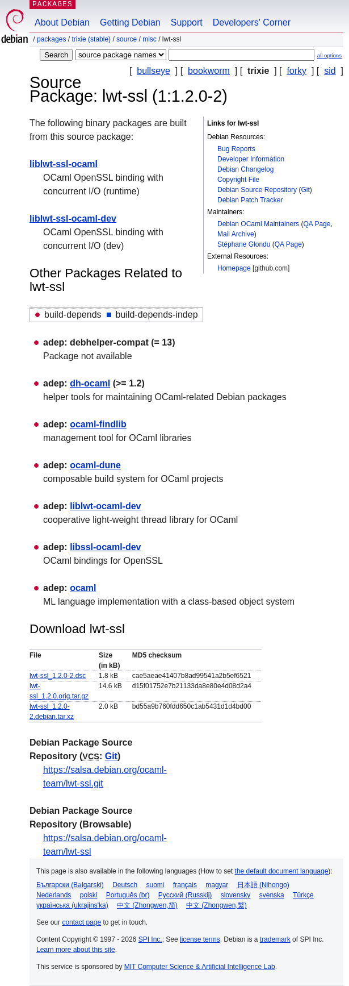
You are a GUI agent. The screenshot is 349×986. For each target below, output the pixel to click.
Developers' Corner (252, 22)
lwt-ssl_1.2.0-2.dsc (58, 676)
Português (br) (128, 895)
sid (329, 71)
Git (305, 190)
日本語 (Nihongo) (263, 885)
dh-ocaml (90, 383)
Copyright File (238, 180)
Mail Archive (235, 234)
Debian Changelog (245, 169)
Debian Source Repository (257, 190)
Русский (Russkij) (185, 895)
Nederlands (53, 895)
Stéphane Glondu (243, 244)
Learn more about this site (75, 950)
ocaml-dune (95, 465)
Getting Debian (130, 22)
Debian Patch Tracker (250, 200)
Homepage (234, 268)
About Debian (62, 22)
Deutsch (124, 885)
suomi (155, 885)
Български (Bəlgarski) (70, 885)
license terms (200, 939)
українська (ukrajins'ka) (72, 905)
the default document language (282, 871)
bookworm (209, 71)
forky (296, 71)
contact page (81, 922)
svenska (271, 895)
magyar (216, 885)
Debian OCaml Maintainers (258, 224)
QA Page (316, 224)
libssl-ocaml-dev (105, 547)
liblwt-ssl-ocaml (64, 164)
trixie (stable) (91, 39)
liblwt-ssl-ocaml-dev (73, 218)
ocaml (83, 588)
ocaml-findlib (98, 424)
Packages (51, 39)
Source (126, 39)
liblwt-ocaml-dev (105, 506)
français (185, 885)
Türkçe (303, 895)
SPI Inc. (150, 939)
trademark (275, 939)
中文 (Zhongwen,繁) (216, 905)
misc (149, 39)
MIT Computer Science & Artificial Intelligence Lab (199, 967)
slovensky (236, 895)
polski (89, 895)
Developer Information (250, 159)
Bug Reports (236, 149)
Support (187, 22)
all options (329, 55)
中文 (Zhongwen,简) (147, 905)
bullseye (153, 71)
